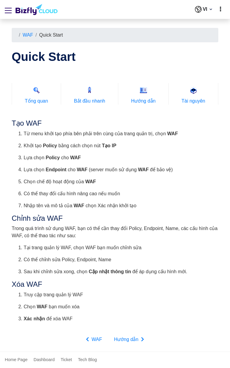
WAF (27, 34)
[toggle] (220, 9)
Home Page (16, 359)
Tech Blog (87, 359)
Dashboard (44, 359)
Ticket (66, 359)
